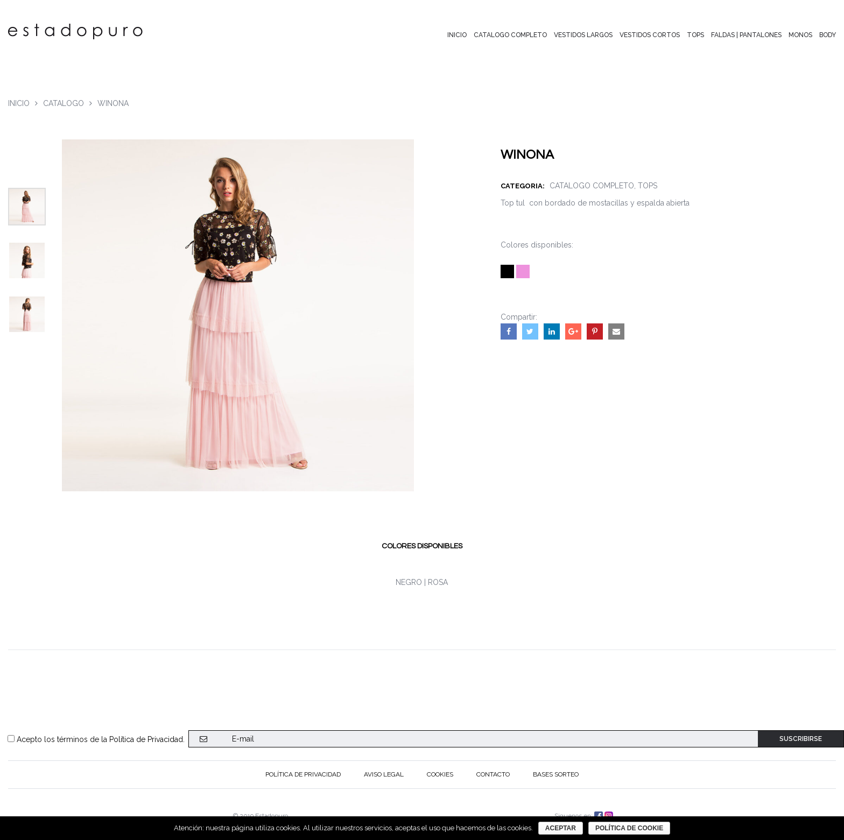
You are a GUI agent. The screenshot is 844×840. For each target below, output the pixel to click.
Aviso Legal (384, 774)
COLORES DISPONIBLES (422, 546)
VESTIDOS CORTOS (650, 35)
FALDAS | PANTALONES (746, 35)
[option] (27, 207)
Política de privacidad (303, 774)
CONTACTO (493, 774)
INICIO (457, 35)
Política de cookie (629, 828)
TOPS (695, 35)
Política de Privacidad (146, 739)
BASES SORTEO (556, 774)
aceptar (560, 828)
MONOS (800, 35)
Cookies (440, 774)
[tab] (422, 546)
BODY (827, 35)
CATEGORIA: (525, 186)
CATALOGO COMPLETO (510, 35)
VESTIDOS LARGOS (583, 35)
